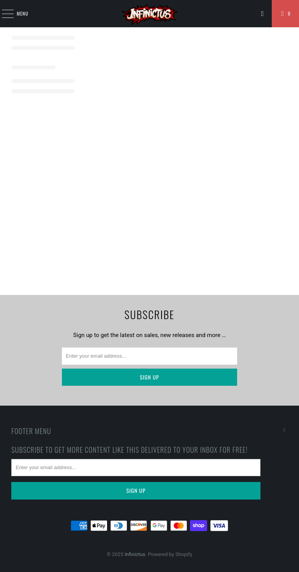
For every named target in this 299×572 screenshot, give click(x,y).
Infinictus (135, 554)
